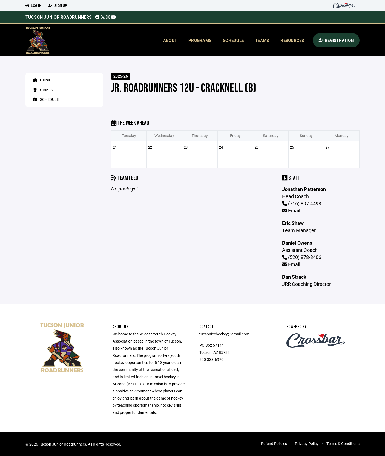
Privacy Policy (306, 443)
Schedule (233, 40)
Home (41, 79)
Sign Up (57, 5)
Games (42, 89)
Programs (199, 40)
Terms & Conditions (343, 443)
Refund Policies (274, 443)
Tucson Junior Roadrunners (58, 17)
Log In (33, 5)
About (170, 40)
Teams (262, 40)
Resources (292, 40)
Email (291, 210)
